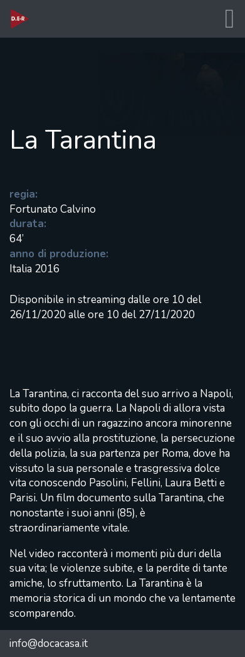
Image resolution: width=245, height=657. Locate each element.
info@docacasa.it (48, 643)
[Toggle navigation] (229, 19)
